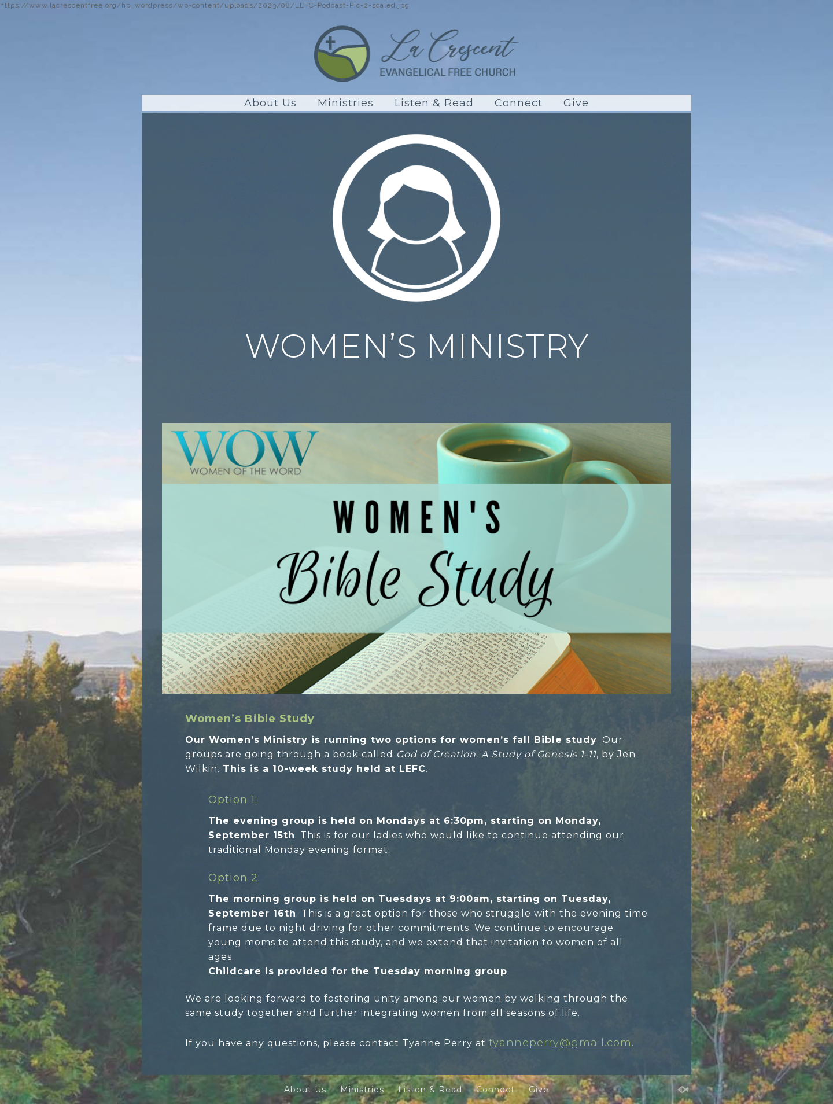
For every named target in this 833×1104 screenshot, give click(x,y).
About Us (270, 103)
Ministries (346, 103)
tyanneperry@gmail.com (560, 1042)
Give (576, 103)
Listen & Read (434, 103)
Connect (519, 103)
